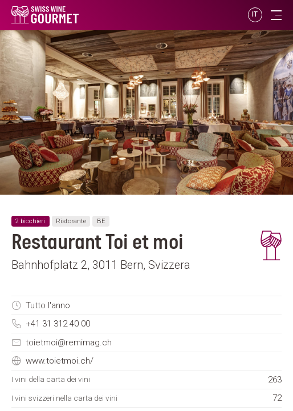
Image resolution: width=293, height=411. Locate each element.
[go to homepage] (96, 15)
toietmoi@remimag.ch (69, 342)
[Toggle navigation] (276, 15)
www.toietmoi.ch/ (59, 361)
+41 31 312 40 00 (58, 324)
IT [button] (255, 14)
